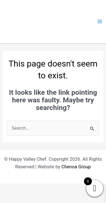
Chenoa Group (76, 166)
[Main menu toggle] (99, 21)
